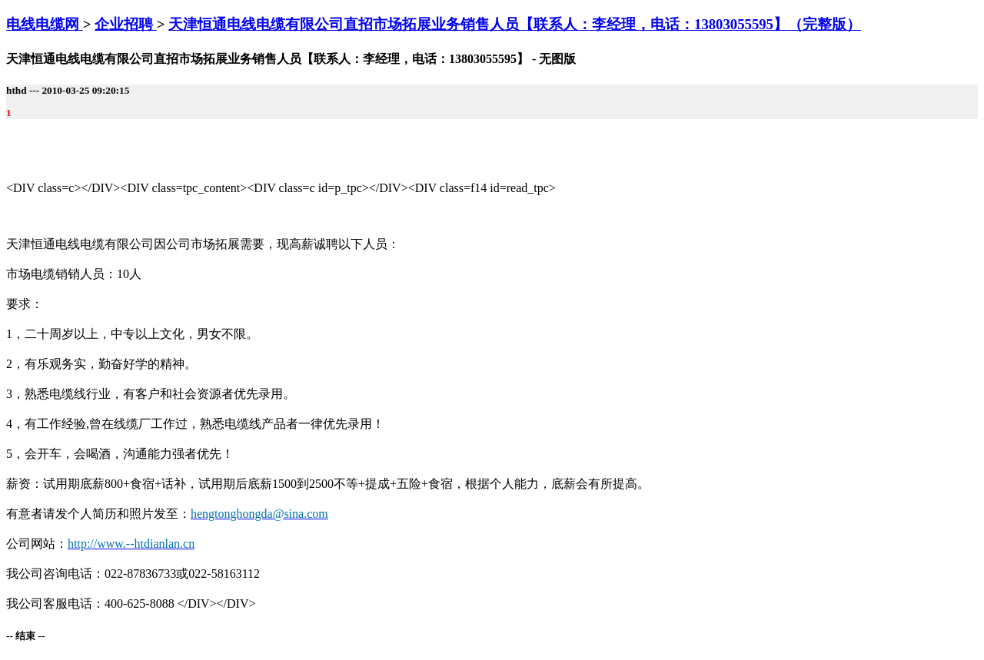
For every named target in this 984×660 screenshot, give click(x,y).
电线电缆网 (44, 24)
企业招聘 (126, 24)
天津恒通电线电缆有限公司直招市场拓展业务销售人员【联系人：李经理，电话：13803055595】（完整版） (514, 24)
